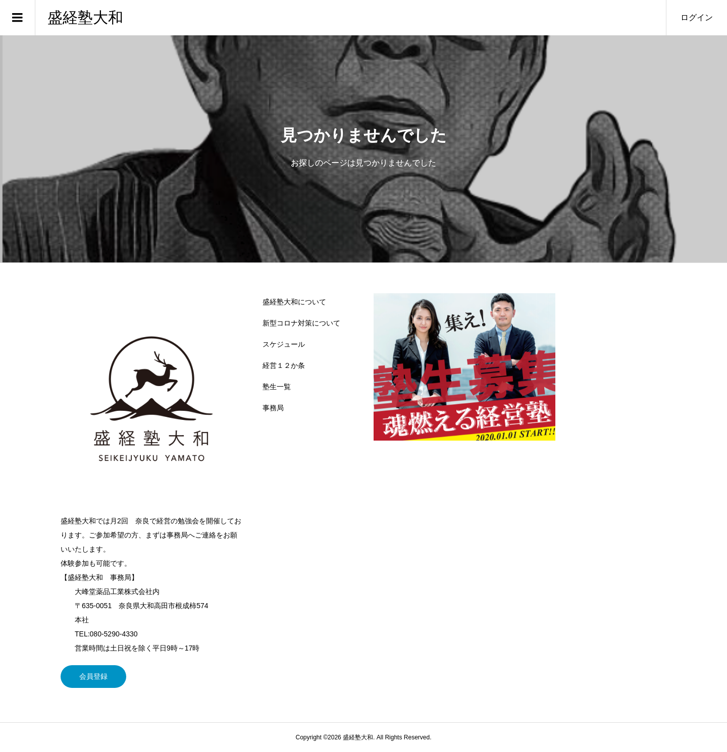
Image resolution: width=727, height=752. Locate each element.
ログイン (697, 17)
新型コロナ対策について (301, 323)
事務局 (273, 408)
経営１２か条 (284, 365)
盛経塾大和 (85, 17)
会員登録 (93, 676)
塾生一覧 (277, 387)
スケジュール (284, 344)
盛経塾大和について (294, 302)
